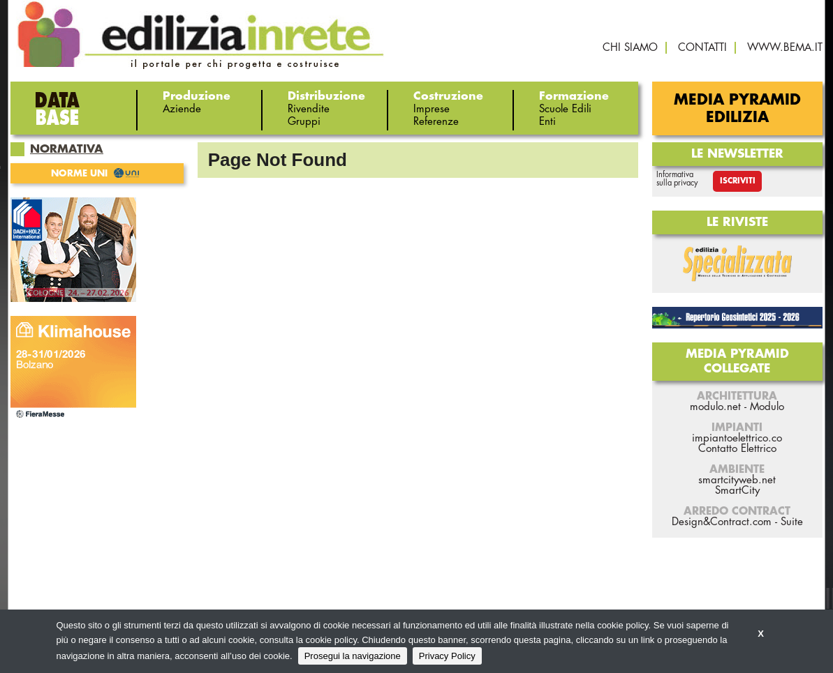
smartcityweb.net (737, 480)
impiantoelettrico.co (737, 438)
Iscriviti (737, 181)
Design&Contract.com (722, 522)
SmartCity (737, 490)
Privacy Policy (447, 656)
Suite (792, 522)
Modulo (767, 407)
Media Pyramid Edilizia (737, 109)
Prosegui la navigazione (352, 656)
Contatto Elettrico (737, 449)
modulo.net (715, 407)
